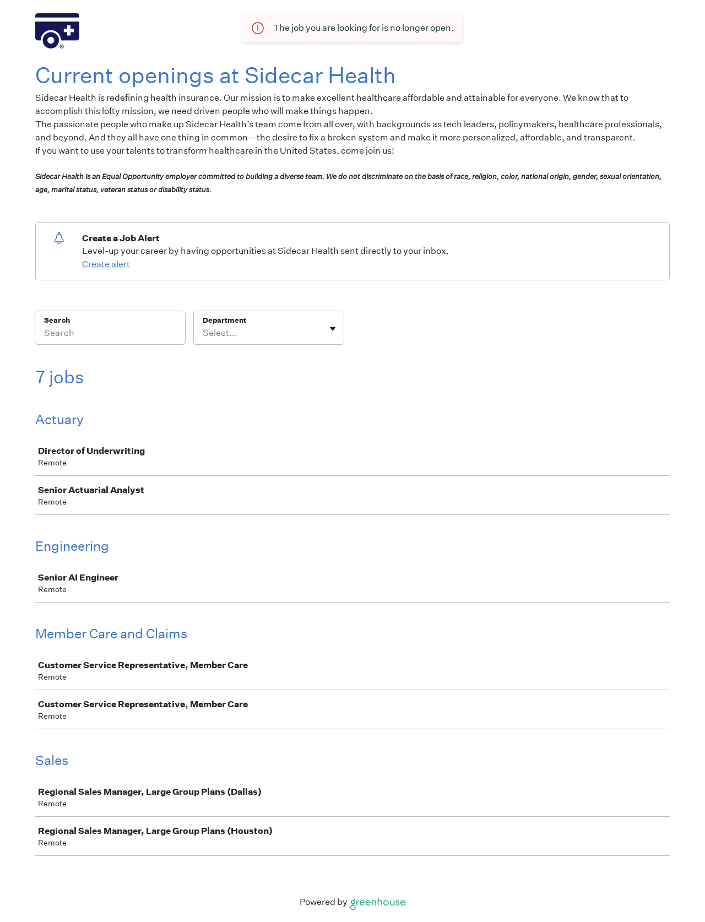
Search (57, 320)
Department (224, 320)
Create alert (106, 264)
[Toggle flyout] (332, 328)
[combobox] (203, 333)
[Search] (110, 335)
